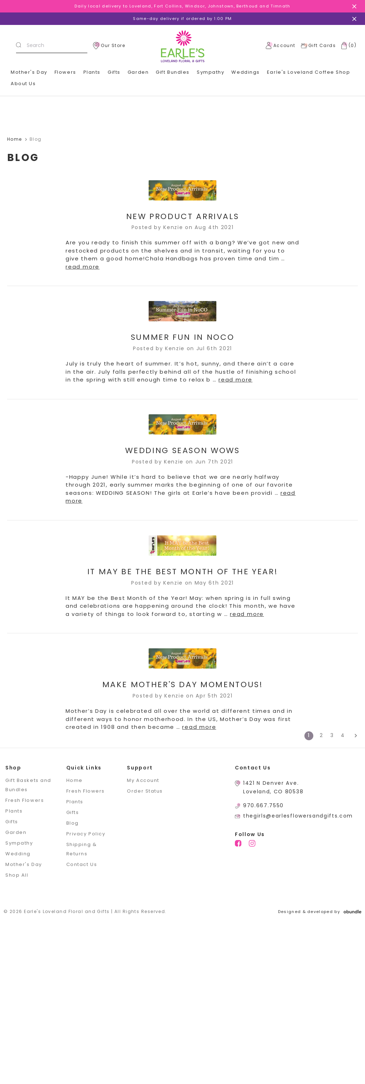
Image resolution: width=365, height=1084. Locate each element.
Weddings (245, 72)
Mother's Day (29, 72)
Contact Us (81, 864)
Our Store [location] (109, 45)
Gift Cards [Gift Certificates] (318, 45)
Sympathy (210, 72)
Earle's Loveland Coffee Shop (308, 72)
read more (82, 266)
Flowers (65, 72)
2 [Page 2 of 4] (321, 735)
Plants (92, 72)
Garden (138, 72)
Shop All (16, 875)
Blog (72, 823)
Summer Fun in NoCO (183, 337)
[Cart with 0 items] (347, 45)
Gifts (114, 72)
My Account (143, 780)
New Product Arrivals (182, 216)
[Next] (353, 736)
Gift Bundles (173, 72)
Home (74, 780)
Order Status (145, 791)
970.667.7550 (263, 805)
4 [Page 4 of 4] (343, 735)
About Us (23, 83)
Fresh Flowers (24, 800)
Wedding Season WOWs (182, 450)
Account (280, 45)
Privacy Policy (86, 833)
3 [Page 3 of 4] (332, 735)
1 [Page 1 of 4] (309, 735)
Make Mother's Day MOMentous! (182, 684)
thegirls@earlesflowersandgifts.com (298, 815)
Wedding (18, 853)
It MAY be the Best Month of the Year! (182, 571)
